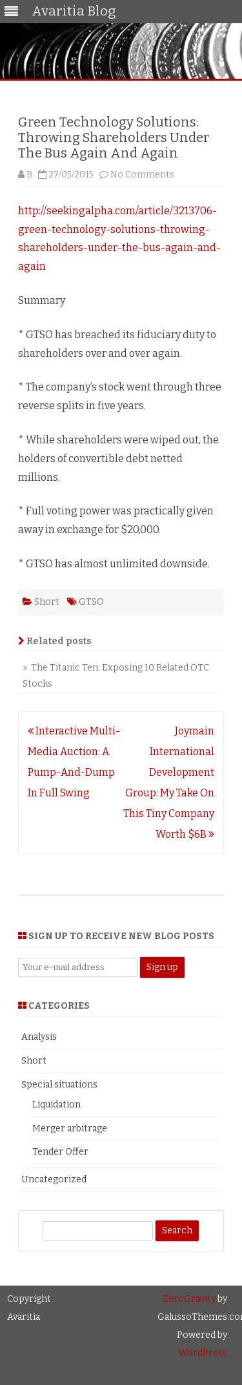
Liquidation (56, 1104)
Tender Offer (60, 1151)
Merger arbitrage (69, 1128)
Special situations (59, 1084)
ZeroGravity (189, 1298)
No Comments (142, 174)
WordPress (203, 1353)
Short (46, 601)
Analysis (39, 1036)
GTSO (91, 601)
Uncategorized (53, 1179)
